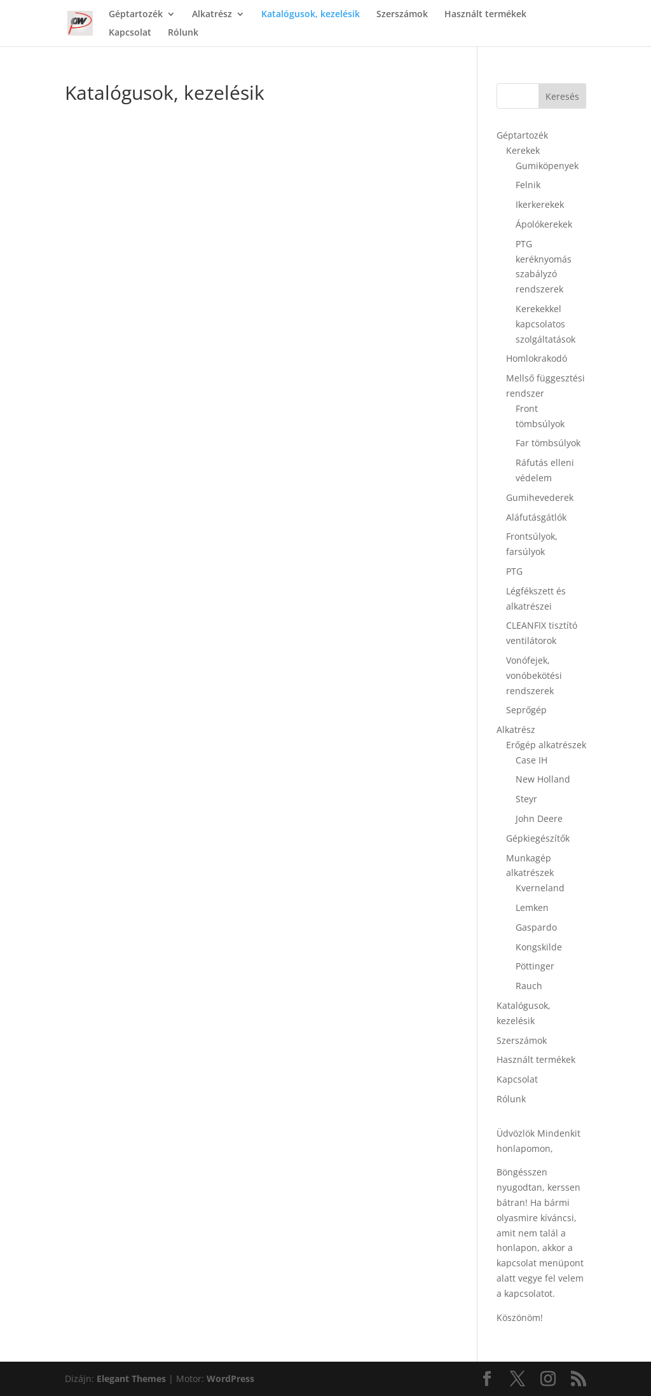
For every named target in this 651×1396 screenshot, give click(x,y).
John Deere (539, 818)
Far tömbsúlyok (548, 443)
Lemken (532, 907)
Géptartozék (136, 15)
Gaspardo (536, 927)
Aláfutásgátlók (536, 517)
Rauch (529, 986)
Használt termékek (485, 15)
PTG (514, 571)
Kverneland (540, 888)
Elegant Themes (131, 1378)
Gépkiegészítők (538, 838)
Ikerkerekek (540, 204)
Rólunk (183, 33)
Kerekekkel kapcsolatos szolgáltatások (545, 324)
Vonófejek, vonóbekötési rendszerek (534, 675)
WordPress (230, 1378)
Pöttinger (535, 966)
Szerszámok (402, 15)
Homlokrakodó (536, 358)
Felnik (528, 185)
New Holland (543, 779)
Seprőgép (526, 710)
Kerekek (523, 150)
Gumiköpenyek (547, 166)
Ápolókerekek (544, 224)
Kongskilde (539, 947)
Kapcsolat (130, 33)
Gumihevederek (539, 497)
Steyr (526, 799)
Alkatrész (212, 15)
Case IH (531, 760)
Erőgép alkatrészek (546, 745)
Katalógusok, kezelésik (310, 15)
